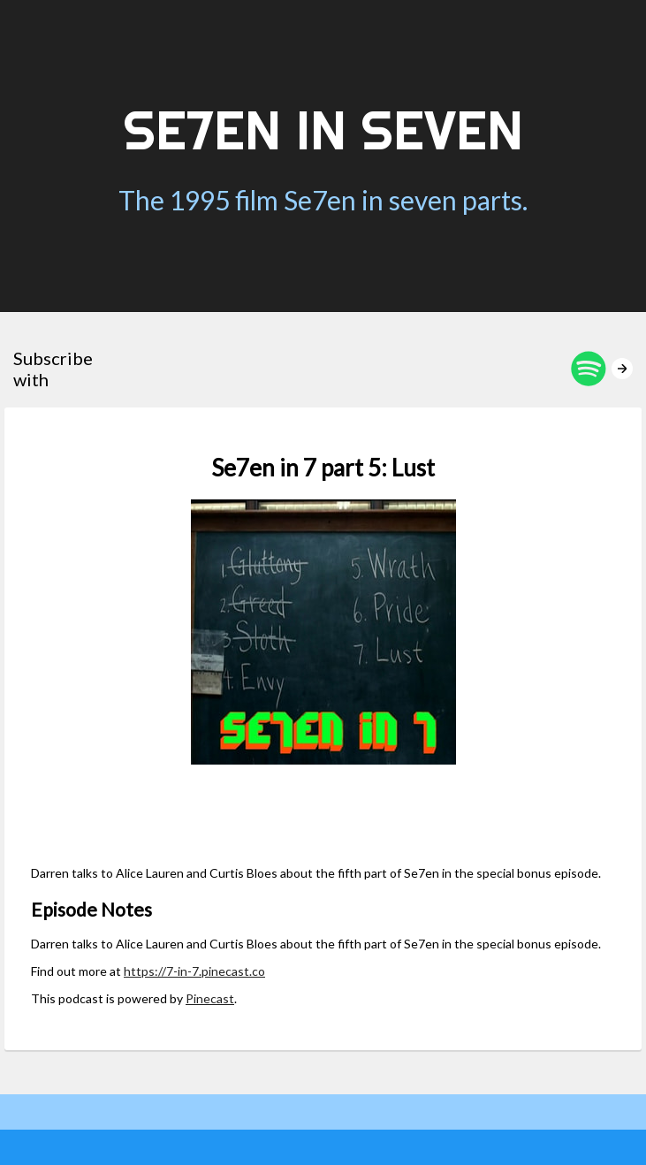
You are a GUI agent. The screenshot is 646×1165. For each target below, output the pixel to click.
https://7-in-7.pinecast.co (194, 970)
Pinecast (210, 998)
